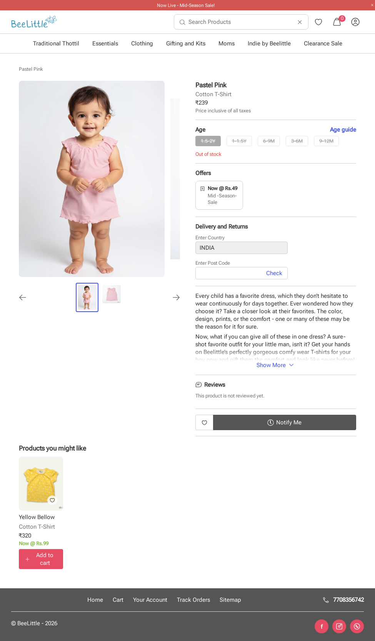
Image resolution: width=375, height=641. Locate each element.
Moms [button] (226, 43)
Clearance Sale (323, 43)
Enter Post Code (212, 264)
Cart (118, 599)
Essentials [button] (105, 43)
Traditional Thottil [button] (56, 43)
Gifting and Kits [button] (185, 43)
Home (95, 599)
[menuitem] (34, 21)
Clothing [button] (142, 43)
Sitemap (230, 599)
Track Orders (193, 599)
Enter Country (210, 238)
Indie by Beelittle (269, 43)
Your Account (150, 599)
